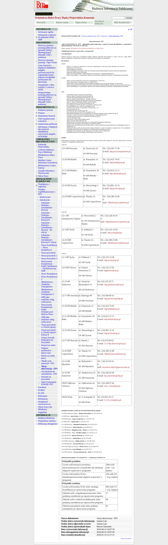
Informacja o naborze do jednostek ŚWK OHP (47, 37)
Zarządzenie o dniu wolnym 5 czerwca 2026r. (46, 87)
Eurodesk (42, 387)
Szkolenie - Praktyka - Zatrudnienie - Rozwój (47, 206)
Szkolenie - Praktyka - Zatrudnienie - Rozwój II (47, 216)
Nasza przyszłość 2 (49, 255)
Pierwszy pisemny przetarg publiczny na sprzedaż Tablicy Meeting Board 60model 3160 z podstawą (47, 51)
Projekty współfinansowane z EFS (46, 191)
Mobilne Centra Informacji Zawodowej (47, 161)
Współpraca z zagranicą (44, 185)
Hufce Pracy (43, 176)
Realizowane (45, 197)
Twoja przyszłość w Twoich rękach (48, 326)
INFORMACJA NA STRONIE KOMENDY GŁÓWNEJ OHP (86, 48)
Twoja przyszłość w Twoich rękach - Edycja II (49, 332)
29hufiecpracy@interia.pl (118, 202)
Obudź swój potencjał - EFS (47, 362)
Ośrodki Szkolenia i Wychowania (46, 172)
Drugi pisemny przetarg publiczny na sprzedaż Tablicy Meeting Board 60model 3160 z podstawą (47, 98)
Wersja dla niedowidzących (44, 14)
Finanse (41, 113)
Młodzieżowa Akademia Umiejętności (47, 284)
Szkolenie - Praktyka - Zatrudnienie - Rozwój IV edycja (48, 238)
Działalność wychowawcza (44, 403)
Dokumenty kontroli (46, 116)
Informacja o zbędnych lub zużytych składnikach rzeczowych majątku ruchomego (47, 131)
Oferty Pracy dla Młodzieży (45, 408)
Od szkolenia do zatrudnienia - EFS (49, 372)
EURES (41, 390)
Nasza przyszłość (48, 253)
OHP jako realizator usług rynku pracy (47, 299)
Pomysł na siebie (48, 345)
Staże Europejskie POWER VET (48, 383)
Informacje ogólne (46, 32)
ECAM (41, 393)
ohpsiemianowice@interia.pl (117, 222)
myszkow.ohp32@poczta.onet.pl (116, 367)
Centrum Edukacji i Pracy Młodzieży (46, 151)
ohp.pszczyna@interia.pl (120, 151)
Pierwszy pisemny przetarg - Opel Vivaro (47, 61)
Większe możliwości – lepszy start (46, 350)
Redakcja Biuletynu (46, 418)
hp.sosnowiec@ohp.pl (113, 376)
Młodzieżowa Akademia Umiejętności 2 (47, 291)
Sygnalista (42, 412)
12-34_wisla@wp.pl (112, 400)
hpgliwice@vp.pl (111, 270)
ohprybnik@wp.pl (117, 162)
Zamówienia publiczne (47, 124)
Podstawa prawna (45, 110)
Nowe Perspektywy (49, 274)
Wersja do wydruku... (126, 538)
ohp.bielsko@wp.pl (118, 173)
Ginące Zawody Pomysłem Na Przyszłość (48, 339)
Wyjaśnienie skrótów (47, 421)
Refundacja (43, 399)
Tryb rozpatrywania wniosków (46, 120)
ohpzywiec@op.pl (117, 188)
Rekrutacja (42, 396)
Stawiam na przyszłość (46, 378)
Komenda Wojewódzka (43, 145)
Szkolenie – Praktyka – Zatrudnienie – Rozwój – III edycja (47, 227)
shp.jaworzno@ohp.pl (113, 298)
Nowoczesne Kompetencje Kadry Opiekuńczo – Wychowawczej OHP (49, 266)
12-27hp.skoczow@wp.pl (115, 343)
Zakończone (45, 200)
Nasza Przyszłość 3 (49, 258)
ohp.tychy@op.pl (114, 233)
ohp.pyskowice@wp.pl (113, 284)
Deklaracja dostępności (48, 424)
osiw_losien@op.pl (112, 386)
